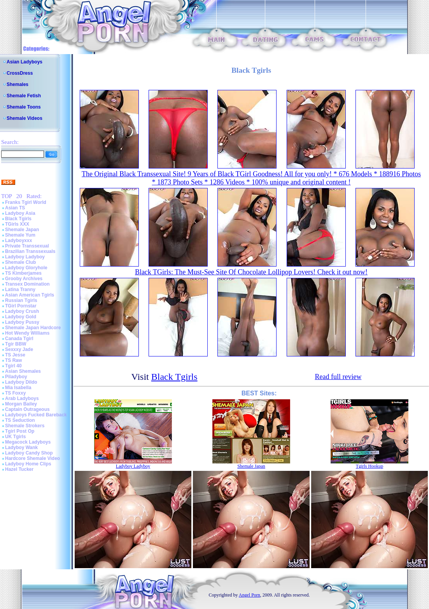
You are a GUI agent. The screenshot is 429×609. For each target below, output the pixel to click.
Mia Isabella (18, 387)
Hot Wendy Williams (27, 333)
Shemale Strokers (24, 425)
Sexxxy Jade (19, 349)
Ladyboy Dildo (21, 382)
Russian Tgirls (21, 300)
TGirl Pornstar (21, 306)
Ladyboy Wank (21, 447)
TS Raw (13, 360)
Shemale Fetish (24, 95)
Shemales (17, 84)
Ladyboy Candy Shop (29, 453)
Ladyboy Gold (20, 316)
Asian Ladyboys (24, 62)
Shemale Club (20, 262)
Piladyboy (16, 376)
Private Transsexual (27, 246)
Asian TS (15, 208)
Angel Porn (249, 595)
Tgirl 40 (13, 366)
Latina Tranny (20, 289)
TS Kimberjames (23, 273)
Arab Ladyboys (22, 398)
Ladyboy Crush (22, 311)
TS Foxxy (15, 393)
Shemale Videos (24, 118)
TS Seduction (20, 420)
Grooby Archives (23, 278)
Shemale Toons (24, 107)
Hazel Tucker (19, 469)
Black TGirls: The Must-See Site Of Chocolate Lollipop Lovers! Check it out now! (251, 272)
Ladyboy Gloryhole (26, 267)
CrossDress (20, 73)
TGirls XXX (17, 224)
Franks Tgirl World (25, 202)
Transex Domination (27, 284)
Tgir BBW (15, 344)
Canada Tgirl (19, 338)
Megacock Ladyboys (28, 442)
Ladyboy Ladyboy (25, 257)
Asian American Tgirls (29, 295)
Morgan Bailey (21, 404)
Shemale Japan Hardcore (33, 327)
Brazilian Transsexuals (30, 251)
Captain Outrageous (27, 409)
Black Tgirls (18, 218)
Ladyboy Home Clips (28, 464)
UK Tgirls (15, 436)
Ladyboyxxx (18, 240)
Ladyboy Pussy (22, 322)
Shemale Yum (20, 235)
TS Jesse (15, 355)
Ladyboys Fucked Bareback (36, 415)
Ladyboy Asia (20, 213)
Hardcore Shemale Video (32, 458)
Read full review (338, 377)
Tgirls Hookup (369, 466)
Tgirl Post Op (19, 431)
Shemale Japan (22, 229)
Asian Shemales (23, 371)
